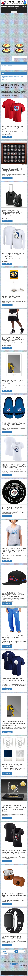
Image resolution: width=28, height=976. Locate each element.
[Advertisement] (14, 28)
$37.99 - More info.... (7, 773)
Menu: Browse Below (6, 63)
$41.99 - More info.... (7, 560)
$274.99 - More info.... (7, 220)
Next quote (14, 12)
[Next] (6, 954)
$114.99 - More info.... (7, 304)
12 (24, 951)
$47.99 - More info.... (7, 646)
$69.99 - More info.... (7, 516)
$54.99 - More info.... (7, 347)
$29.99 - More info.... (7, 431)
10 (18, 951)
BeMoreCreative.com (14, 90)
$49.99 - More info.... (7, 263)
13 (2, 953)
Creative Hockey (6, 973)
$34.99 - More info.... (7, 903)
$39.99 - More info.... (7, 390)
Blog (3, 73)
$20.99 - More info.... (7, 136)
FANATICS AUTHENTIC (7, 65)
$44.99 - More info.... (7, 861)
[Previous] (4, 951)
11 (21, 951)
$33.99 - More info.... (7, 603)
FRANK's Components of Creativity (9, 79)
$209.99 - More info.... (7, 177)
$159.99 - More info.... (7, 732)
